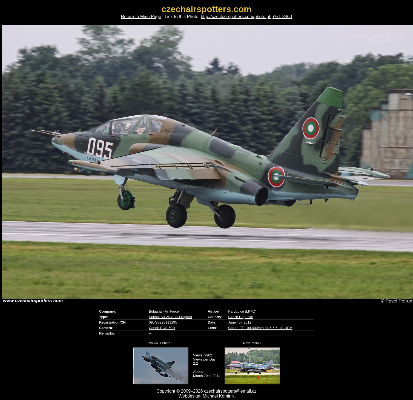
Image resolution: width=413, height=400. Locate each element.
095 (151, 322)
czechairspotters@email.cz (230, 391)
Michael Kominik (218, 396)
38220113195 (166, 322)
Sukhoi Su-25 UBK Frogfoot (170, 317)
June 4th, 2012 (239, 322)
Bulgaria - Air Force (164, 311)
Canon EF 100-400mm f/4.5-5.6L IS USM (260, 328)
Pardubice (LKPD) (242, 311)
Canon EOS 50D (162, 328)
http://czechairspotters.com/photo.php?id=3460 (246, 16)
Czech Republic (240, 317)
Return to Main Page (141, 16)
